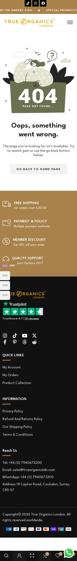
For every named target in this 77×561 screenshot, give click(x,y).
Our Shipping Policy (17, 427)
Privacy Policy (12, 411)
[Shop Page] (32, 556)
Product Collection (16, 383)
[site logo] (24, 297)
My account (11, 367)
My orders (10, 375)
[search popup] (6, 556)
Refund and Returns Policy (22, 419)
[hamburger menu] (70, 22)
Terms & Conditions (17, 434)
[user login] (19, 556)
